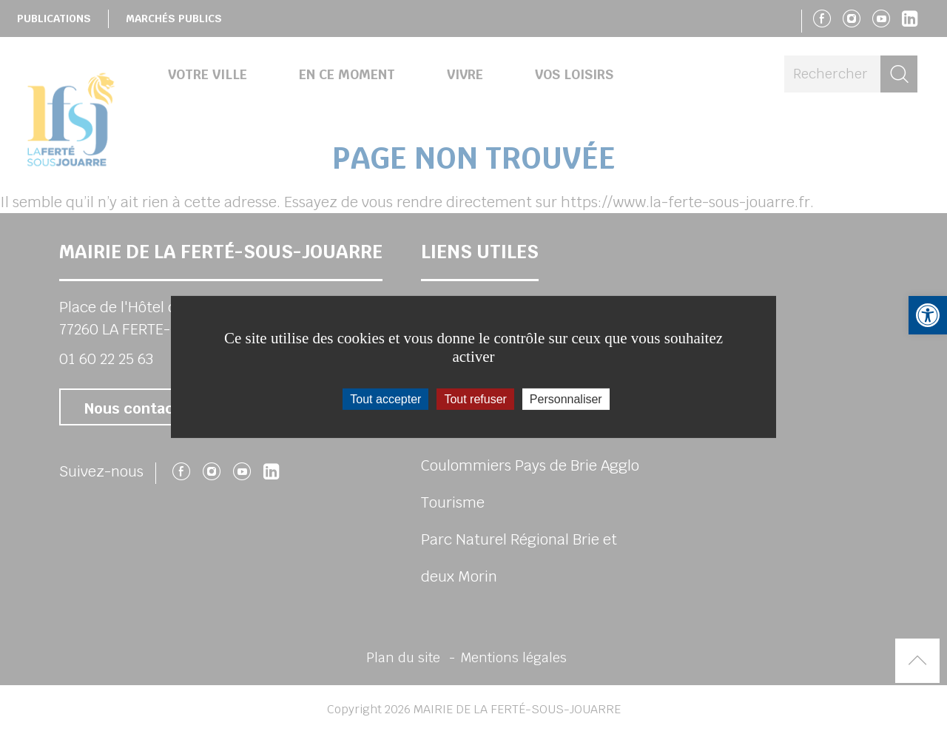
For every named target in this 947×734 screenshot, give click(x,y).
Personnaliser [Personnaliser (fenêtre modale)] (566, 399)
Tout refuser (475, 399)
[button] (928, 315)
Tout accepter (385, 399)
